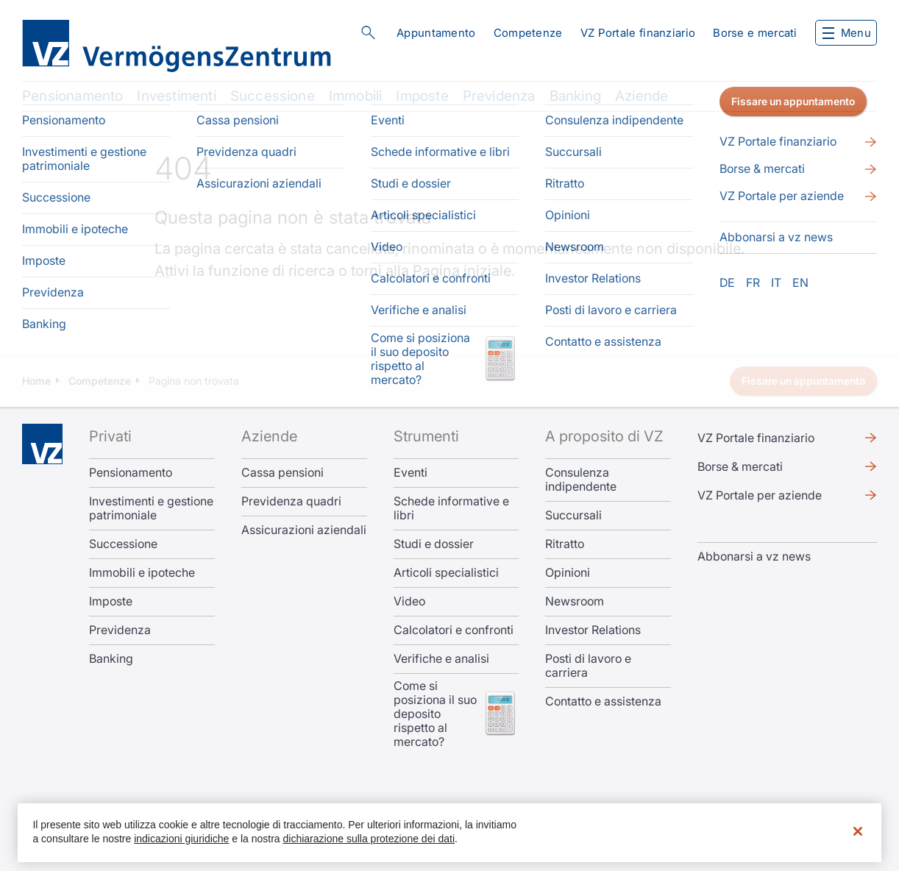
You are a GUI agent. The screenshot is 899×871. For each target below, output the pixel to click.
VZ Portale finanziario (638, 33)
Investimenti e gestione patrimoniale (151, 508)
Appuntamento (436, 33)
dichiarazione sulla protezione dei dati (369, 839)
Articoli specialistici (446, 573)
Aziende (641, 96)
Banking (575, 96)
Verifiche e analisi (441, 659)
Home (36, 380)
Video (409, 601)
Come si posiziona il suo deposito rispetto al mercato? (435, 714)
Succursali (573, 515)
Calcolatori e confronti (454, 630)
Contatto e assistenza (603, 701)
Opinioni (567, 573)
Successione (272, 96)
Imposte (422, 96)
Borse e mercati (755, 32)
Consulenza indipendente (580, 480)
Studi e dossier (434, 544)
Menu (846, 33)
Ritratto (564, 544)
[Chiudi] (858, 831)
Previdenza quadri (291, 501)
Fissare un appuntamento (803, 380)
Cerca (368, 32)
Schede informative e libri (451, 508)
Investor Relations (593, 630)
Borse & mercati (740, 466)
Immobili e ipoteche (142, 573)
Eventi (410, 473)
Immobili (356, 96)
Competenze (528, 33)
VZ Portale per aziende (759, 495)
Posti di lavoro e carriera (588, 666)
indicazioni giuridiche (181, 839)
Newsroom (574, 601)
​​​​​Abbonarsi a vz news (754, 556)
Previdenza (499, 96)
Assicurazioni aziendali (303, 530)
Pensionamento (72, 96)
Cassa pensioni (282, 473)
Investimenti (176, 96)
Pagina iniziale (462, 271)
